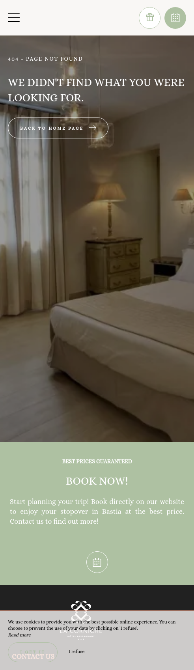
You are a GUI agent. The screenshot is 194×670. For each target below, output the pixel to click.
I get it (32, 652)
